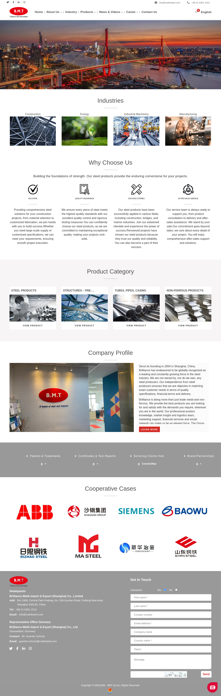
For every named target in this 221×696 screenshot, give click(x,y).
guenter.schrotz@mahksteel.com (38, 641)
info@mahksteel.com (169, 2)
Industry (71, 12)
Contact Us (149, 12)
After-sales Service (188, 198)
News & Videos (109, 12)
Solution (32, 198)
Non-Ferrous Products (185, 290)
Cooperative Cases (110, 488)
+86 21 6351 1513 (201, 2)
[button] (5, 54)
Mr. (174, 589)
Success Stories (136, 198)
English (206, 12)
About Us (52, 12)
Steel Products (23, 290)
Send (206, 674)
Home (39, 12)
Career (131, 12)
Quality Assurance (84, 198)
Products (86, 12)
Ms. (163, 589)
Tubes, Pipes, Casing (130, 290)
